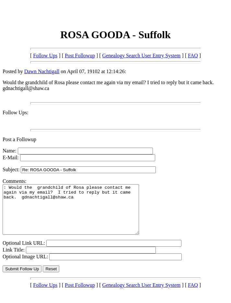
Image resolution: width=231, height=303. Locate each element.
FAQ (193, 55)
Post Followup (80, 55)
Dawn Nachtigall (42, 71)
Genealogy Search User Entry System (141, 55)
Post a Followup (19, 139)
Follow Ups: (16, 112)
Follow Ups (45, 55)
